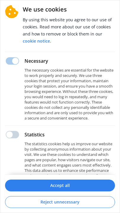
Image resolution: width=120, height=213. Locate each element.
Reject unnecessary (60, 202)
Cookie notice (36, 41)
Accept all (60, 185)
